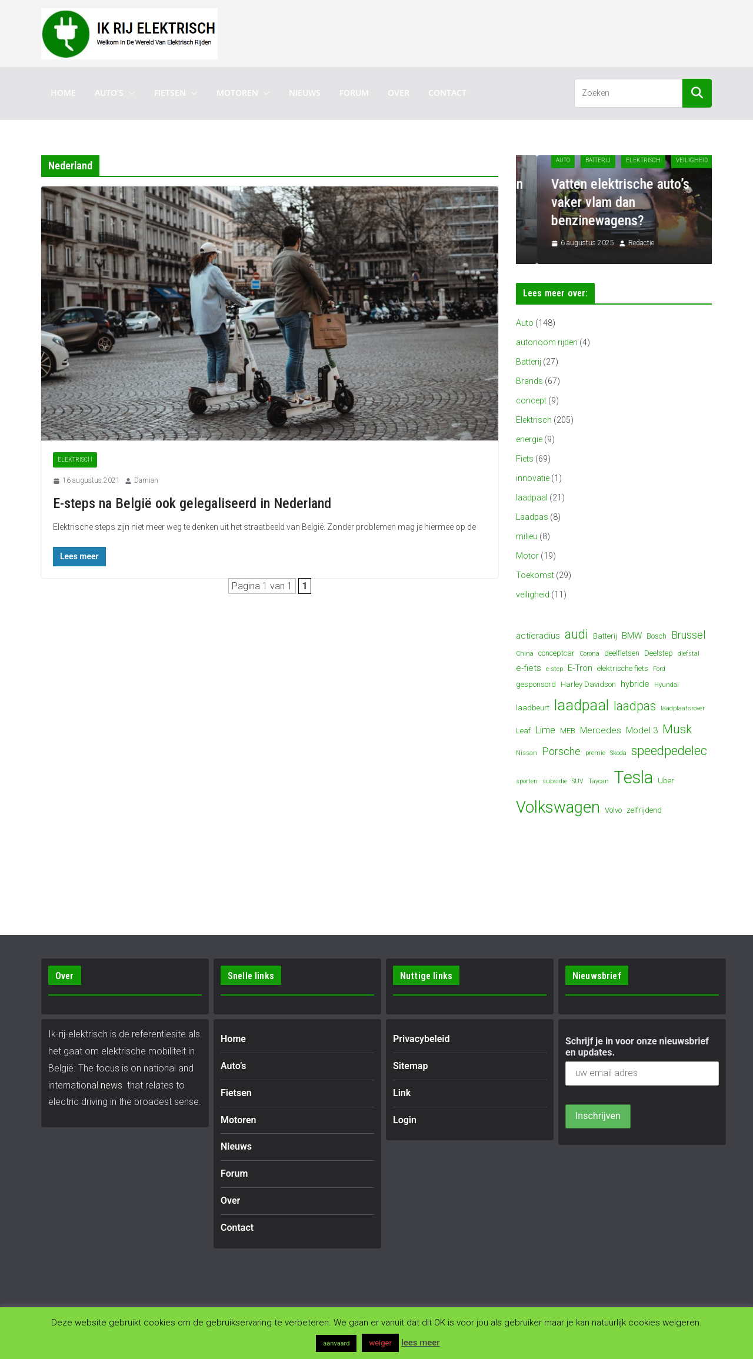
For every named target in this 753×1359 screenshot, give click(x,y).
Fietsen (170, 92)
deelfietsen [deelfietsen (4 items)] (621, 653)
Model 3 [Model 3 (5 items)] (642, 730)
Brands (529, 381)
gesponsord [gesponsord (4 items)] (536, 684)
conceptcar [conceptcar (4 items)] (556, 653)
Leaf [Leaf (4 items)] (523, 730)
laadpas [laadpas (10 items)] (635, 706)
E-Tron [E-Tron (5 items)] (580, 668)
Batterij (625, 160)
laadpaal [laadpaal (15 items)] (581, 705)
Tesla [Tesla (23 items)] (633, 777)
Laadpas (532, 517)
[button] (129, 93)
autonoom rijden (547, 342)
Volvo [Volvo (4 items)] (613, 810)
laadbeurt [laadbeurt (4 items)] (532, 707)
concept (531, 400)
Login (405, 1120)
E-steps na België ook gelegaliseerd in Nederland (192, 503)
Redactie (668, 243)
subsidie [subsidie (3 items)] (554, 781)
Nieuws (305, 92)
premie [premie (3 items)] (595, 753)
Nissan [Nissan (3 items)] (526, 753)
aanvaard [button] (336, 1343)
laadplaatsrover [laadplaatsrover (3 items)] (683, 708)
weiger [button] (380, 1342)
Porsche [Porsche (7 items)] (561, 751)
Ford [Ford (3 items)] (659, 669)
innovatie (532, 478)
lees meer (420, 1342)
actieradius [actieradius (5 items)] (538, 635)
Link (402, 1092)
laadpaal (532, 497)
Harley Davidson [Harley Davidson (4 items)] (588, 684)
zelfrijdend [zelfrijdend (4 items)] (644, 810)
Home (63, 92)
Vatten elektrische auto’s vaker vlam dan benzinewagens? (647, 202)
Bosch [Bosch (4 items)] (657, 636)
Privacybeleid (421, 1038)
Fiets (525, 458)
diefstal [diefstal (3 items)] (688, 653)
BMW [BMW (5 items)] (632, 635)
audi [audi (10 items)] (576, 634)
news (111, 1085)
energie (529, 439)
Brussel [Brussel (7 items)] (688, 635)
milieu (527, 536)
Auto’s (109, 92)
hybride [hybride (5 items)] (635, 684)
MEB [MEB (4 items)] (567, 730)
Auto (590, 160)
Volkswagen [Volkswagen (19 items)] (558, 807)
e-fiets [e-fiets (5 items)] (528, 668)
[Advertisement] (498, 31)
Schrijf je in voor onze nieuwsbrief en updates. (637, 1047)
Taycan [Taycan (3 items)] (598, 781)
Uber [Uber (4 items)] (666, 780)
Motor (527, 555)
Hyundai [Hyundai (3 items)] (666, 685)
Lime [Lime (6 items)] (545, 730)
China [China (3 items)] (525, 653)
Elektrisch (75, 459)
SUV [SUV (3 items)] (578, 781)
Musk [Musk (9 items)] (677, 729)
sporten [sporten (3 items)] (527, 781)
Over (398, 92)
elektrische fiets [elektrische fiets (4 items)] (622, 668)
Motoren (237, 92)
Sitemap (410, 1065)
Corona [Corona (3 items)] (589, 653)
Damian (146, 480)
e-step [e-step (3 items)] (554, 669)
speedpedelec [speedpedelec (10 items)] (669, 750)
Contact (447, 92)
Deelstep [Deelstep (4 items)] (658, 653)
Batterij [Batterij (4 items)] (605, 636)
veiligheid (532, 594)
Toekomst (535, 575)
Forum (354, 92)
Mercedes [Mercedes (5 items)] (600, 730)
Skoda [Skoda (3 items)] (618, 753)
